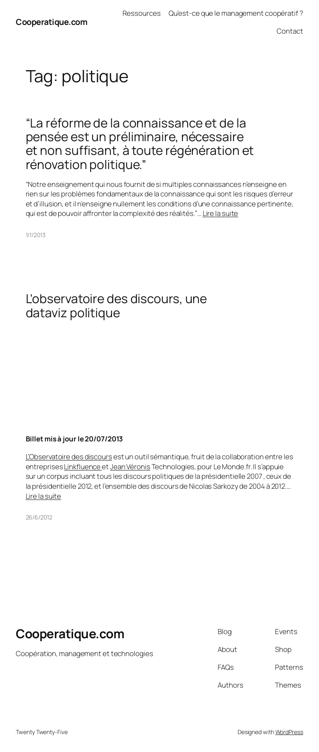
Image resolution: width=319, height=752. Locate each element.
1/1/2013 (36, 235)
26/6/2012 (39, 517)
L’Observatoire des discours (69, 456)
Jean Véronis (130, 466)
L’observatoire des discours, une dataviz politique (116, 305)
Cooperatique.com (51, 21)
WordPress (289, 732)
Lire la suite (220, 213)
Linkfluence (83, 466)
